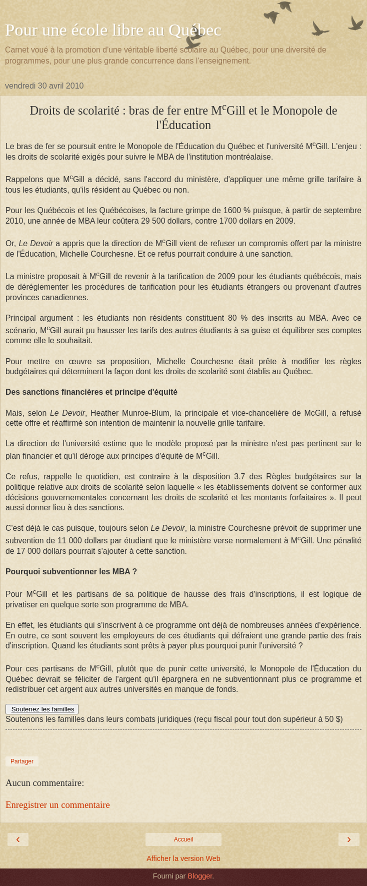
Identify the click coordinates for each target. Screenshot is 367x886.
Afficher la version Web (183, 858)
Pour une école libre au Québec (113, 29)
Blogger (200, 876)
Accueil (184, 839)
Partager (22, 761)
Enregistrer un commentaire (58, 804)
